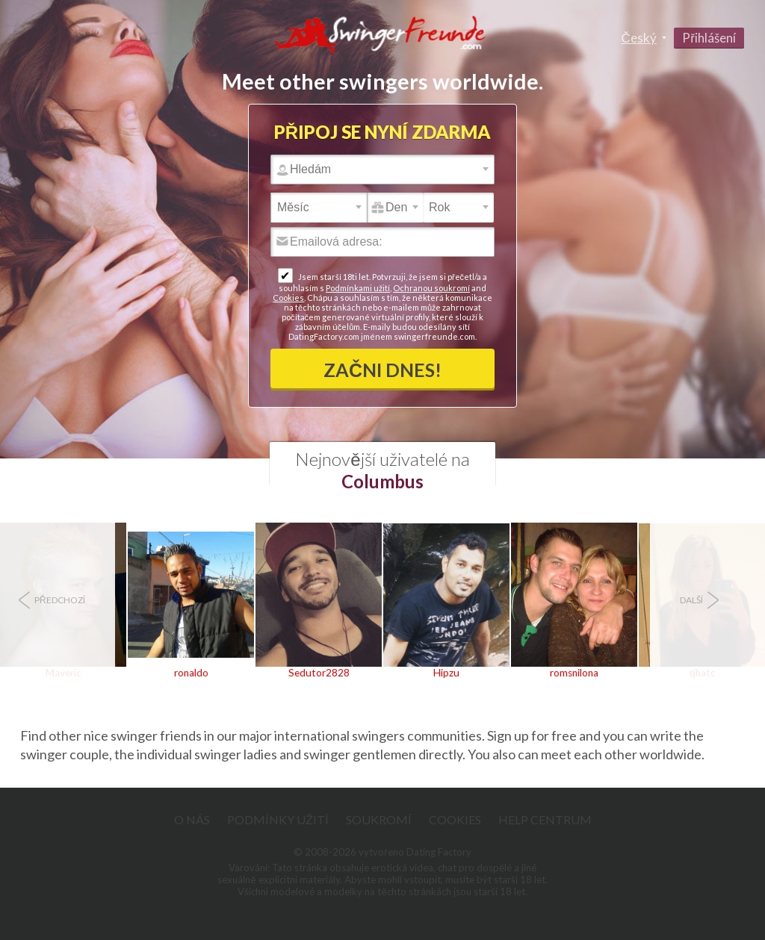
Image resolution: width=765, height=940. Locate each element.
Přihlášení (709, 38)
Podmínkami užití (358, 288)
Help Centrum (545, 819)
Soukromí (379, 819)
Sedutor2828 (319, 673)
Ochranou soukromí (431, 288)
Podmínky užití (278, 819)
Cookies (288, 297)
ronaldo (191, 673)
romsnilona (574, 673)
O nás (192, 819)
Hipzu (446, 673)
